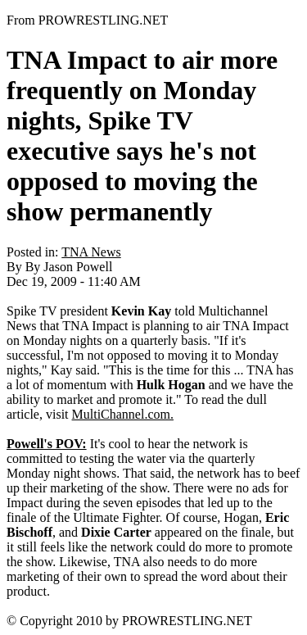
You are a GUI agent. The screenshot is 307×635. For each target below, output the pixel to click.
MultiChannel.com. (123, 414)
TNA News (90, 252)
